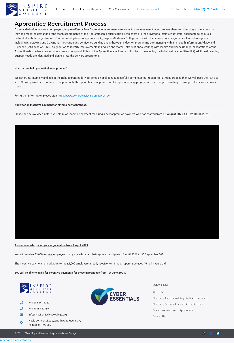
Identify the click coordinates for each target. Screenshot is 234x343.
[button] (106, 9)
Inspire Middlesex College (63, 334)
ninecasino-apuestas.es (16, 340)
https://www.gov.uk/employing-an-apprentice (85, 95)
